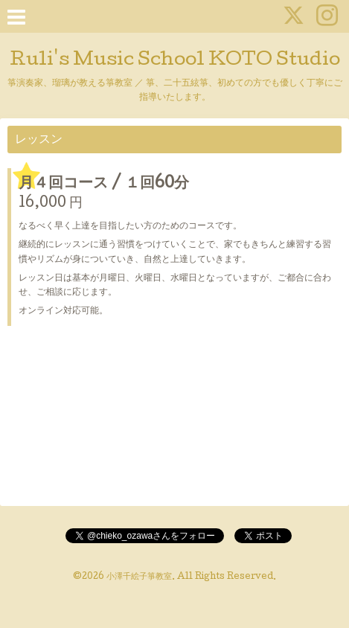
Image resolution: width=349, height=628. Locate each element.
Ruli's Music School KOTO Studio (175, 60)
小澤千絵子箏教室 (139, 577)
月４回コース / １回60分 (104, 184)
